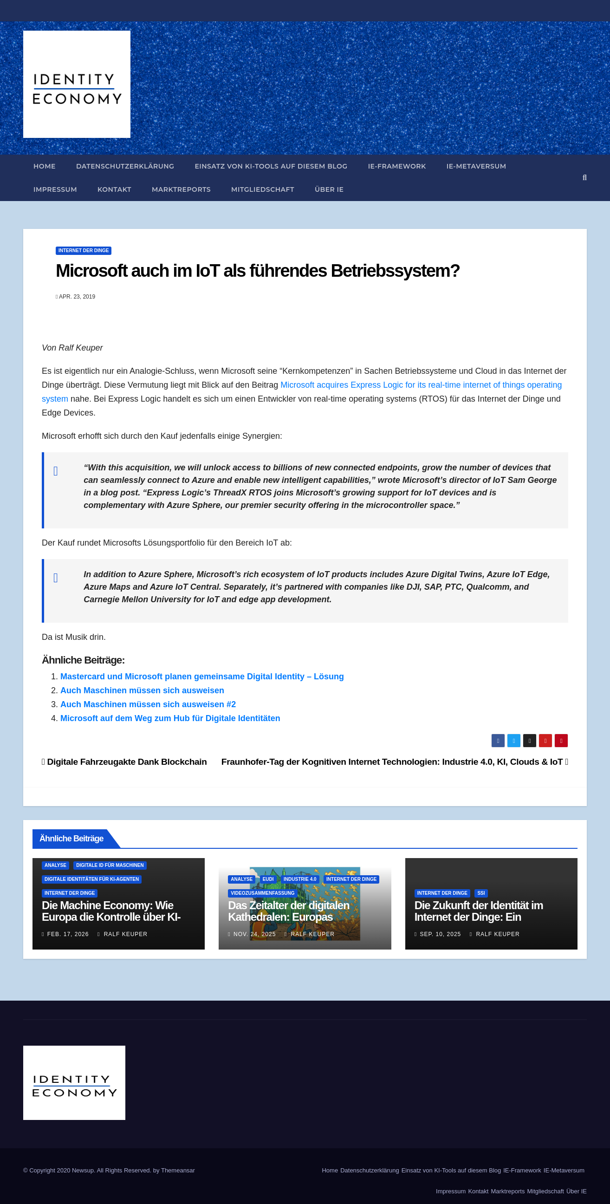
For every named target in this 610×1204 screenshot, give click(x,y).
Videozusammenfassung (262, 893)
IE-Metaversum (476, 166)
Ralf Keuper (122, 934)
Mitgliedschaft (262, 189)
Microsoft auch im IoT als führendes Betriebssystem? (258, 270)
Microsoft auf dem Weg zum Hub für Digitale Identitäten (170, 718)
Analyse (55, 865)
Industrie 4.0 (300, 879)
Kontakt (114, 189)
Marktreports (181, 189)
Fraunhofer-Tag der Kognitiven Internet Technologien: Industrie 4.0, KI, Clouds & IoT (394, 762)
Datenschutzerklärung (125, 166)
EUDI (268, 879)
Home (44, 166)
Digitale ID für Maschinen (109, 865)
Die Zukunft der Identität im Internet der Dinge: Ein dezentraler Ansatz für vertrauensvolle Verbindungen (487, 922)
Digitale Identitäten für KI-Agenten (92, 879)
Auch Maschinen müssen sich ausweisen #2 (148, 704)
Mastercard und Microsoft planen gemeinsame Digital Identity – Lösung (202, 676)
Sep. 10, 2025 (440, 934)
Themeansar (178, 1170)
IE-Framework (397, 166)
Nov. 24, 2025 (255, 934)
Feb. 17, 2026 (68, 934)
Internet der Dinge (83, 250)
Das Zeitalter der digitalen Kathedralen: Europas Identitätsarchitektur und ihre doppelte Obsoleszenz (296, 922)
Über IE (329, 189)
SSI (481, 893)
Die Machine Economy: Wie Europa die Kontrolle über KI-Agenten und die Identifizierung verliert (116, 922)
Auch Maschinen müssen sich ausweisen (142, 690)
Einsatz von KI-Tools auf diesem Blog (271, 166)
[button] (585, 178)
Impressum (55, 189)
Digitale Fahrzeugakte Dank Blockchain (124, 762)
